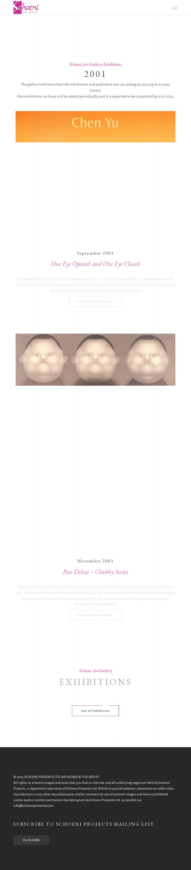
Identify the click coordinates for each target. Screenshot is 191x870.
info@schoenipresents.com (33, 805)
